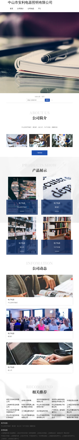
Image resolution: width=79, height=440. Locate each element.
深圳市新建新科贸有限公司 (43, 400)
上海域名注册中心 (13, 438)
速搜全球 (60, 433)
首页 (11, 8)
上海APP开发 (24, 436)
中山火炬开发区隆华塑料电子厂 (12, 411)
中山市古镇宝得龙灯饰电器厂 (12, 416)
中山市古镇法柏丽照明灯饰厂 (43, 406)
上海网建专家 (14, 436)
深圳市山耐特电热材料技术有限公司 (58, 400)
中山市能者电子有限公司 (58, 406)
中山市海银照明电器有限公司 (43, 416)
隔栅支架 (32, 426)
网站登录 (66, 433)
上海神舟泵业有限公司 (12, 406)
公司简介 (20, 8)
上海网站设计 (52, 433)
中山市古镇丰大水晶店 (58, 416)
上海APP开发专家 (22, 433)
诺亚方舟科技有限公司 (12, 400)
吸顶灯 (14, 426)
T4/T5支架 (25, 426)
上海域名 (4, 438)
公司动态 (31, 8)
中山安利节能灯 (6, 426)
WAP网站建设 (43, 436)
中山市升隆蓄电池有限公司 (27, 416)
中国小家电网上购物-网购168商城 (27, 406)
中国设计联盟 (5, 436)
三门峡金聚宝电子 (27, 411)
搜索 (47, 100)
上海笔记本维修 (42, 433)
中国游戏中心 (33, 436)
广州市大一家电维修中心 (58, 411)
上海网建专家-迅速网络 (8, 433)
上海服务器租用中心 (54, 436)
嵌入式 (19, 426)
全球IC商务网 (26, 400)
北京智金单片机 (42, 411)
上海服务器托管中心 (68, 436)
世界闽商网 (32, 433)
